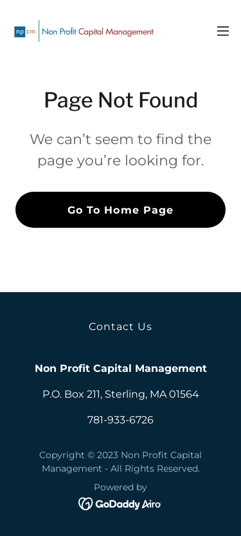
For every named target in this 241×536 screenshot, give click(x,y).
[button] (223, 31)
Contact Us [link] (120, 326)
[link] (82, 31)
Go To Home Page (120, 210)
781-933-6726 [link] (120, 420)
